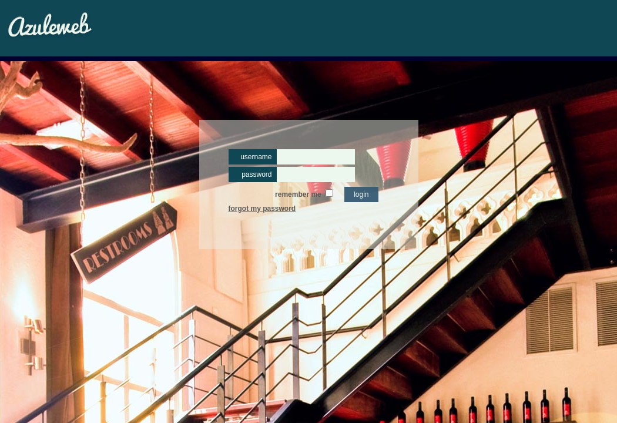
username (255, 157)
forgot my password (262, 208)
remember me (298, 194)
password (256, 174)
